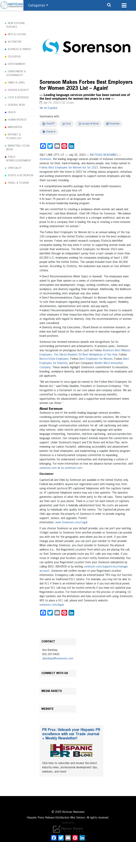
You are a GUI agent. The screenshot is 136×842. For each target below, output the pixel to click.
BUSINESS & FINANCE (19, 49)
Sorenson (45, 159)
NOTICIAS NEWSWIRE (104, 155)
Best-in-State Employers (54, 359)
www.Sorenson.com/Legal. (71, 522)
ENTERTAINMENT (17, 64)
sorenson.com (48, 468)
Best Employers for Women (95, 359)
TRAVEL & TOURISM (18, 183)
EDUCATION (14, 57)
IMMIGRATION (15, 127)
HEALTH (12, 112)
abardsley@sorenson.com (57, 658)
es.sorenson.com (71, 468)
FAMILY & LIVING (16, 82)
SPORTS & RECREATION (20, 175)
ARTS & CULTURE (17, 34)
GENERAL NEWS (16, 105)
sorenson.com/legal (51, 605)
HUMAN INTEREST (17, 120)
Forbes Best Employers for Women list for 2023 (68, 167)
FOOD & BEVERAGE (18, 97)
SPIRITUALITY (14, 168)
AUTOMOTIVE (15, 42)
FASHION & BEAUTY (18, 90)
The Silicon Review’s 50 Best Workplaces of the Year (85, 354)
